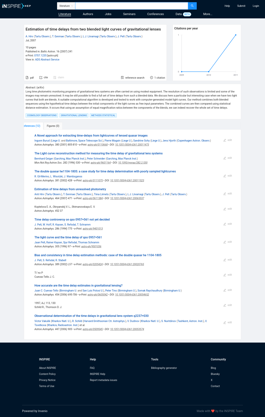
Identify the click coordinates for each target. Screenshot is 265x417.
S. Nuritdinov (168, 321)
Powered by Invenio (34, 411)
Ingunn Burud (42, 140)
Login (256, 5)
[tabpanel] (132, 234)
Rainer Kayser (54, 242)
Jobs (108, 14)
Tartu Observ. (42, 36)
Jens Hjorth (169, 140)
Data (179, 14)
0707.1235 (40, 55)
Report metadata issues (103, 380)
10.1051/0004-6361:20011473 (132, 144)
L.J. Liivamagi (91, 36)
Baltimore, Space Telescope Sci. (84, 140)
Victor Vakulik (42, 321)
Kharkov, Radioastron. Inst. (63, 325)
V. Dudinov (133, 321)
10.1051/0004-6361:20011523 (127, 180)
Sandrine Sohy (141, 140)
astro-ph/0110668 (98, 144)
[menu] (231, 6)
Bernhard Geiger (43, 158)
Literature (65, 14)
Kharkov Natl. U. (61, 321)
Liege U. (56, 140)
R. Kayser (57, 224)
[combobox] (131, 6)
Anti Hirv (39, 194)
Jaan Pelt (39, 242)
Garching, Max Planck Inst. (69, 158)
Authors (88, 14)
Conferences (155, 14)
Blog (213, 367)
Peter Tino (111, 290)
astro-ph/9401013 (93, 228)
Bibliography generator (164, 367)
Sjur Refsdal (70, 242)
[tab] (36, 126)
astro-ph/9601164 (101, 162)
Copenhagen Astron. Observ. (193, 140)
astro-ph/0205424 (93, 264)
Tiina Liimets (101, 194)
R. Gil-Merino (41, 176)
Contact (215, 386)
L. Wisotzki (56, 176)
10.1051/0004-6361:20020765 (127, 264)
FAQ (92, 367)
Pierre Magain (112, 140)
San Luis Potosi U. (92, 290)
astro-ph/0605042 (98, 294)
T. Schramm (84, 224)
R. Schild (77, 321)
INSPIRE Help (97, 374)
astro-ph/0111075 (93, 180)
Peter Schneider (96, 158)
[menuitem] (227, 6)
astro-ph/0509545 (93, 329)
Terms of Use (46, 386)
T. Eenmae (58, 36)
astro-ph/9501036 (91, 246)
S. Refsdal (70, 224)
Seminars (129, 14)
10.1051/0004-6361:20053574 (127, 329)
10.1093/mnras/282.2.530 (132, 162)
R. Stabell (60, 260)
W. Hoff (47, 224)
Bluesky (215, 374)
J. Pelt (121, 36)
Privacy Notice (47, 380)
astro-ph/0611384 (93, 198)
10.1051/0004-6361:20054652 (132, 294)
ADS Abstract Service (47, 59)
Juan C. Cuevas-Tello (46, 290)
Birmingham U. (68, 290)
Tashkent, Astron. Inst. (190, 321)
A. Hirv (29, 36)
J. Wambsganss (73, 176)
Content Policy (47, 374)
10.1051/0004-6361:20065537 (127, 198)
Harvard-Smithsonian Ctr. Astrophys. (104, 321)
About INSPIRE (47, 367)
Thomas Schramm (88, 242)
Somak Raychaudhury (149, 290)
